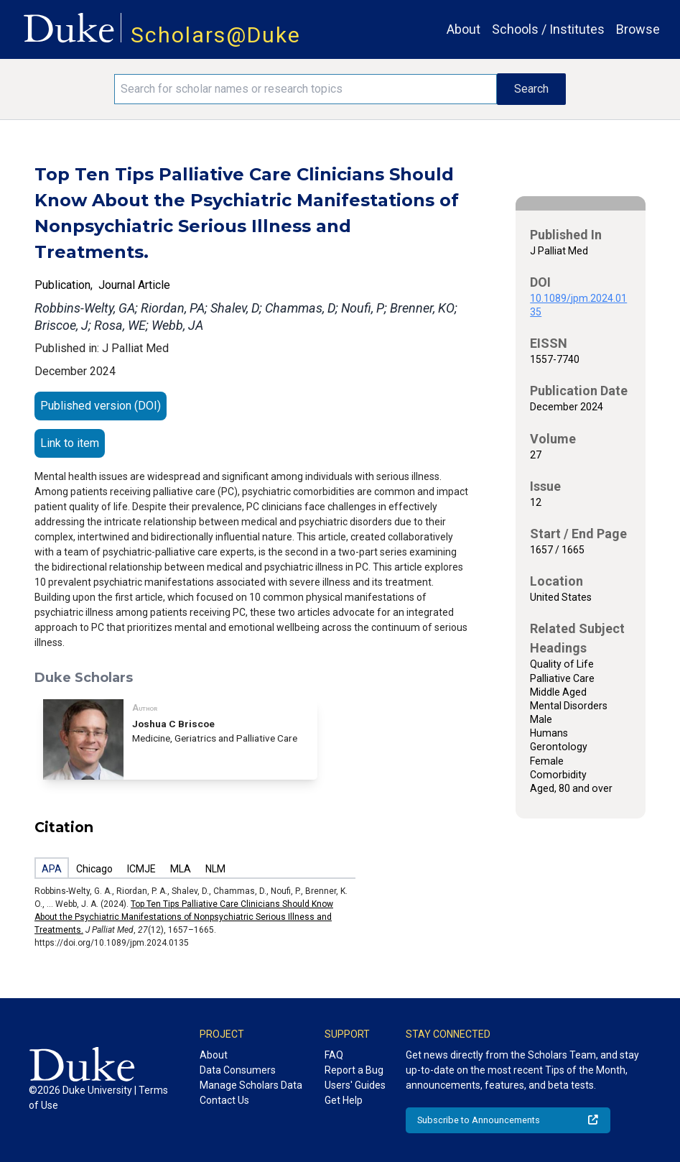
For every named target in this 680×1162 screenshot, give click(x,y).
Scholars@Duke (216, 34)
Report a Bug (354, 1070)
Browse (638, 29)
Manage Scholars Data (251, 1085)
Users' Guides (355, 1085)
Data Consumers (238, 1070)
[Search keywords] (305, 89)
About (463, 29)
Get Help (344, 1100)
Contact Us (224, 1100)
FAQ (334, 1055)
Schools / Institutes (548, 29)
